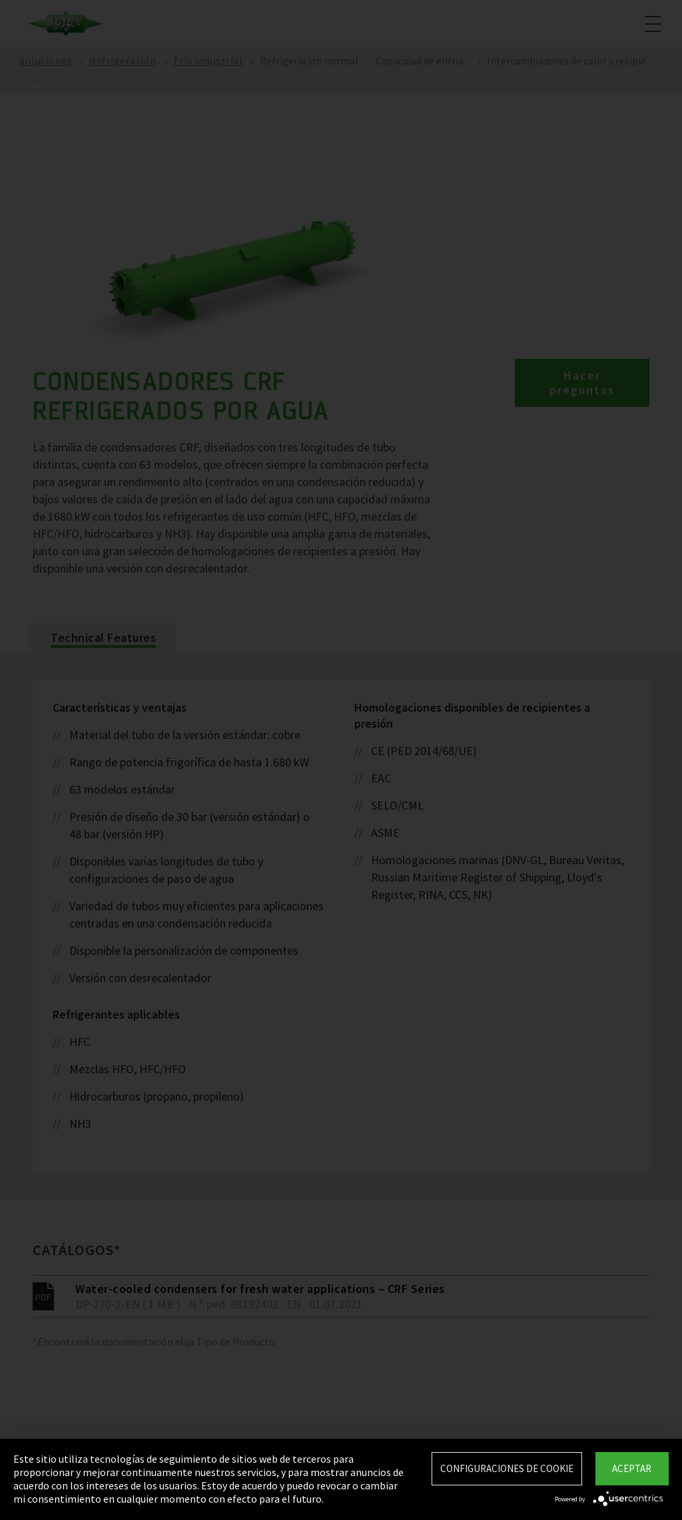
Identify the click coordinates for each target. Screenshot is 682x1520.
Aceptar (631, 1468)
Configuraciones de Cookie (506, 1468)
